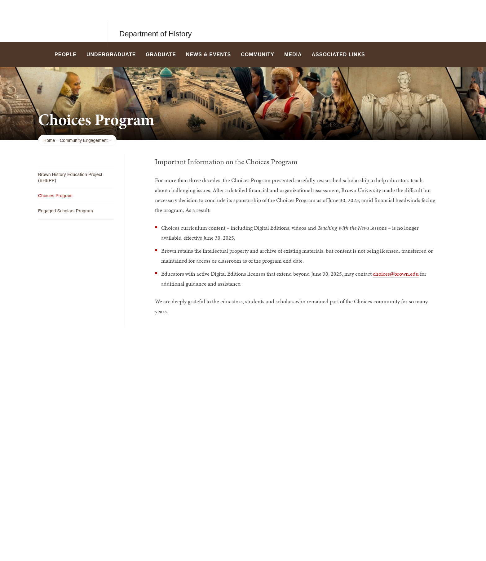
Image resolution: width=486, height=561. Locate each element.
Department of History (155, 21)
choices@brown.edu (396, 274)
